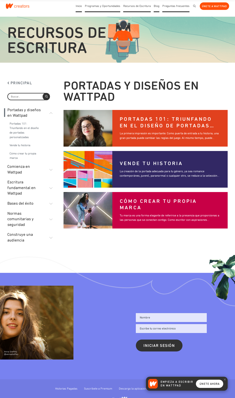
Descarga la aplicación (133, 388)
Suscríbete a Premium (98, 388)
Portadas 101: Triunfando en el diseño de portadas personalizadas (24, 130)
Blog (156, 8)
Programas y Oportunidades (102, 6)
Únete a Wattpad (214, 6)
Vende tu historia (20, 145)
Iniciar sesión (159, 346)
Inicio (79, 8)
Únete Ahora (210, 384)
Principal (21, 83)
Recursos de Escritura (137, 6)
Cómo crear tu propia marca (23, 156)
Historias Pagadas (66, 388)
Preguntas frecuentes (175, 8)
